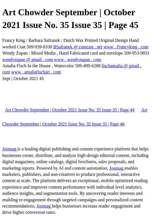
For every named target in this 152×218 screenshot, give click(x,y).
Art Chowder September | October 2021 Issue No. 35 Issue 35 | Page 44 (70, 109)
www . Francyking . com (125, 46)
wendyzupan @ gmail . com (27, 59)
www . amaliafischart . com (36, 72)
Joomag (9, 148)
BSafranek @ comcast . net (77, 46)
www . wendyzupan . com (77, 59)
